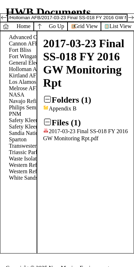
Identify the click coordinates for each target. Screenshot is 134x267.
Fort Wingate (24, 56)
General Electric (27, 63)
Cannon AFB (24, 43)
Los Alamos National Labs (39, 82)
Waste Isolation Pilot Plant (39, 159)
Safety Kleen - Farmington (39, 127)
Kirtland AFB (24, 75)
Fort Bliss (20, 50)
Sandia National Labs (33, 133)
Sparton (18, 139)
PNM (15, 114)
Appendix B (62, 108)
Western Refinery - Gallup (39, 171)
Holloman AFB (26, 69)
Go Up (56, 26)
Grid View (86, 26)
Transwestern (24, 146)
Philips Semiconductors (36, 107)
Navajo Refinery (28, 101)
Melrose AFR (24, 88)
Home (24, 26)
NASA (17, 95)
